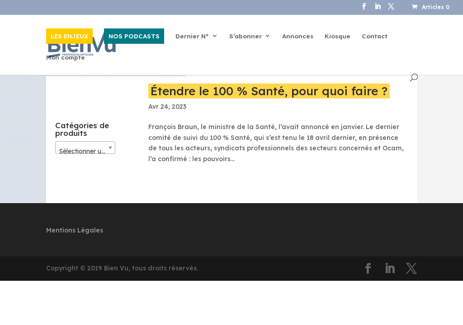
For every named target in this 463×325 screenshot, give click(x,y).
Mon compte (65, 57)
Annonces (297, 36)
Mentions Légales (74, 230)
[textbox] (85, 151)
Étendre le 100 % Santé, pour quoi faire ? (269, 91)
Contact (374, 36)
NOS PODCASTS (134, 36)
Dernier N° (192, 36)
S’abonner (245, 36)
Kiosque (337, 36)
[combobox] (85, 147)
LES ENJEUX (69, 36)
